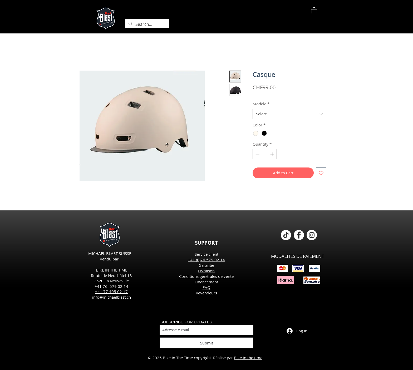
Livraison (206, 270)
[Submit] (206, 342)
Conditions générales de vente (206, 276)
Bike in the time (248, 357)
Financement (206, 281)
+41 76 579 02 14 (111, 286)
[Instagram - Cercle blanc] (312, 235)
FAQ (206, 287)
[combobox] (289, 114)
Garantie (206, 265)
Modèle (261, 103)
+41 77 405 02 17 (111, 291)
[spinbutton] (264, 154)
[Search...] (146, 24)
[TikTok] (286, 235)
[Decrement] (256, 154)
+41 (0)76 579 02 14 (206, 259)
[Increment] (272, 154)
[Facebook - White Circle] (299, 235)
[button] (314, 10)
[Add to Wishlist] (321, 172)
